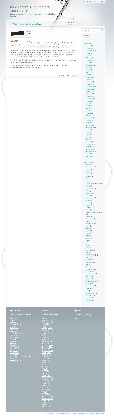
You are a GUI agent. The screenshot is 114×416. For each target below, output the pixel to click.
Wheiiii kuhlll (89, 295)
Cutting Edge (90, 188)
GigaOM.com (29, 62)
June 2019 (89, 53)
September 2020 (91, 50)
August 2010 (89, 130)
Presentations (90, 262)
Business (75, 76)
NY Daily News (41, 47)
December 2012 (90, 79)
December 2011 (90, 91)
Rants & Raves (90, 274)
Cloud (87, 181)
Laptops (88, 240)
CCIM (87, 179)
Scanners (88, 279)
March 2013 (89, 72)
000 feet (88, 164)
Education (89, 195)
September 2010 (91, 127)
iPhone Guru (14, 330)
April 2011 (89, 110)
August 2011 (89, 101)
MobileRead (14, 341)
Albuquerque (89, 167)
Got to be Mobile (15, 324)
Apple (87, 169)
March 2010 (89, 142)
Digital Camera (90, 193)
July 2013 (88, 67)
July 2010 (88, 132)
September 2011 (91, 98)
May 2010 (89, 137)
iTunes (88, 235)
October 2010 (90, 125)
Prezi (87, 264)
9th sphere (95, 413)
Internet (88, 221)
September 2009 (91, 151)
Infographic (89, 216)
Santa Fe (88, 276)
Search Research (16, 349)
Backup (88, 174)
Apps (87, 171)
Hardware (89, 207)
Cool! (87, 186)
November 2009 (90, 146)
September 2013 (91, 65)
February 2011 (90, 115)
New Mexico (89, 250)
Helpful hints (89, 210)
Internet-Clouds (90, 223)
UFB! (87, 291)
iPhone (88, 233)
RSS (101, 1)
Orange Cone (14, 345)
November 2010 (90, 122)
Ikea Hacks (13, 326)
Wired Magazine (15, 360)
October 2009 (90, 149)
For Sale (88, 203)
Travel (87, 288)
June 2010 (89, 134)
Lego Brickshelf (15, 337)
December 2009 (90, 144)
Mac (87, 243)
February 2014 (90, 58)
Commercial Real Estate (93, 183)
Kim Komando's (15, 335)
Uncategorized (90, 293)
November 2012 (90, 82)
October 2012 (90, 84)
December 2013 (90, 60)
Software (88, 283)
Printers (88, 267)
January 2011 (90, 118)
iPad (87, 226)
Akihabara (13, 318)
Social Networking (91, 281)
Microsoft (88, 245)
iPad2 (87, 231)
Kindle (88, 238)
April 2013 (89, 70)
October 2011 (90, 96)
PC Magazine (14, 347)
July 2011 (88, 103)
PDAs (87, 257)
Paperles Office (90, 255)
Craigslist (52, 47)
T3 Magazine (14, 353)
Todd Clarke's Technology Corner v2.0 (29, 9)
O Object (13, 343)
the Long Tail (14, 355)
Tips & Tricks (89, 286)
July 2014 (88, 55)
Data (87, 191)
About (95, 1)
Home (89, 1)
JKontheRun (14, 332)
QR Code (88, 271)
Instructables (14, 328)
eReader (88, 200)
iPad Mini (88, 228)
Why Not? (89, 298)
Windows (88, 300)
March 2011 (89, 113)
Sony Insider (14, 351)
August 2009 (89, 154)
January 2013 (90, 77)
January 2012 (90, 89)
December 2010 (90, 120)
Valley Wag (13, 358)
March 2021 (89, 46)
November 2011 (90, 94)
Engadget (13, 320)
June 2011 (89, 106)
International (89, 219)
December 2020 (90, 48)
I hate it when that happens (94, 212)
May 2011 (89, 108)
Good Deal (89, 205)
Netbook (88, 247)
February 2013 (90, 74)
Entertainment (90, 198)
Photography (89, 259)
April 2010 (89, 139)
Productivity (89, 269)
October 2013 (90, 62)
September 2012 (91, 86)
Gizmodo (13, 322)
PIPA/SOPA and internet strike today (26, 24)
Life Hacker (13, 339)
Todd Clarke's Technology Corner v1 (22, 356)
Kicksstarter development (18, 333)
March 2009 (89, 156)
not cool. (88, 252)
